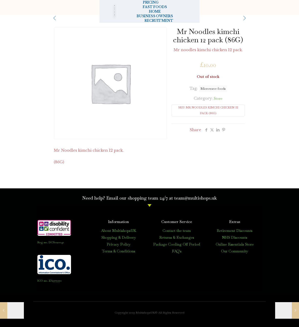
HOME (153, 7)
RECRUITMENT (242, 7)
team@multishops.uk (195, 198)
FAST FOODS (119, 7)
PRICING (82, 7)
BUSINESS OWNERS (193, 7)
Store (218, 98)
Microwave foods (213, 88)
